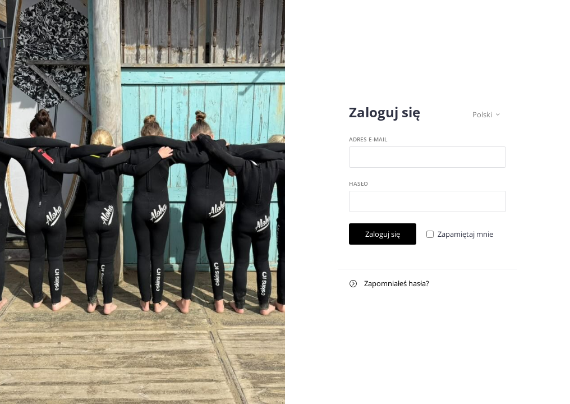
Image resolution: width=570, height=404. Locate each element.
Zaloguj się (382, 234)
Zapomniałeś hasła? (389, 283)
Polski (486, 114)
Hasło (358, 183)
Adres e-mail (368, 139)
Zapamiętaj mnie (465, 234)
